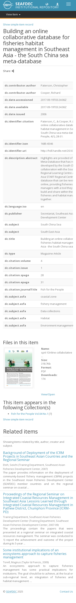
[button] (46, 4)
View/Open (48, 394)
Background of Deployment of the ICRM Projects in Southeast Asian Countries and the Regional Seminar (38, 456)
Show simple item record (18, 24)
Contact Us (66, 591)
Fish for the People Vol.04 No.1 (29, 414)
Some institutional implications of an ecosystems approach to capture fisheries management (34, 553)
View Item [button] (13, 14)
